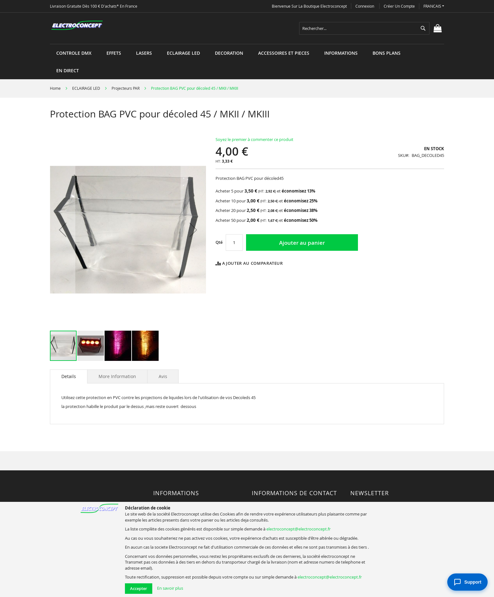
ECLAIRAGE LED (86, 88)
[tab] (68, 376)
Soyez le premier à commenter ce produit (254, 139)
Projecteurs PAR (126, 88)
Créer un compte (399, 6)
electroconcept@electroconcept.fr (298, 529)
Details (68, 376)
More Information (117, 376)
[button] (433, 6)
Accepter (138, 588)
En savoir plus (170, 588)
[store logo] (77, 25)
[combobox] (364, 28)
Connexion (364, 6)
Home (55, 88)
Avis (163, 376)
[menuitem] (74, 53)
